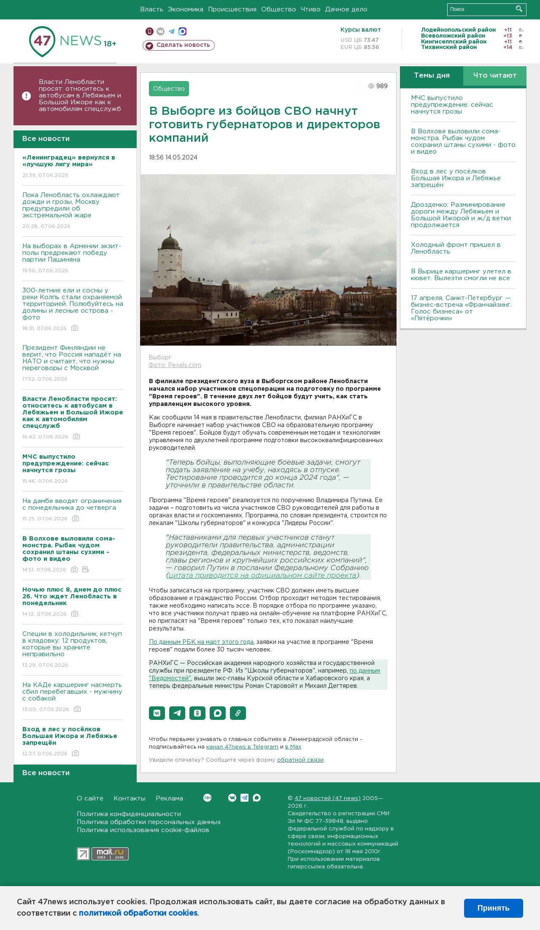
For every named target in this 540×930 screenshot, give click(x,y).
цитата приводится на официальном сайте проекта (262, 576)
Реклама (169, 798)
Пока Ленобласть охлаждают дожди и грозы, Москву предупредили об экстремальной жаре (72, 211)
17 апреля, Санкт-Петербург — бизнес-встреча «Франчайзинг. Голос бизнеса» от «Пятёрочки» (461, 308)
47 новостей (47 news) (327, 798)
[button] (157, 713)
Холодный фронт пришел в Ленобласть (456, 248)
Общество (278, 9)
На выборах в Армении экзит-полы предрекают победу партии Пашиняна (72, 258)
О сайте (90, 798)
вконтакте (161, 31)
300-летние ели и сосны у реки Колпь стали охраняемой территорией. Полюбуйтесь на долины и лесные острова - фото (72, 310)
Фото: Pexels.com (174, 365)
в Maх (293, 747)
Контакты (129, 798)
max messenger (182, 31)
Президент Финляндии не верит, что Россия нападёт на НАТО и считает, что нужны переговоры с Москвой (72, 364)
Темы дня (432, 76)
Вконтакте (207, 798)
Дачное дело (346, 9)
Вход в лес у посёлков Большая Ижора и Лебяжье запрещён (456, 178)
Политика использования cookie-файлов (143, 830)
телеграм (171, 31)
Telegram (244, 798)
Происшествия (232, 9)
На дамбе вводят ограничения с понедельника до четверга (72, 510)
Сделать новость (183, 45)
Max (257, 798)
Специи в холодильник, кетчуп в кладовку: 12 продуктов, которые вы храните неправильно (72, 650)
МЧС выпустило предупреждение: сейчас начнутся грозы (452, 104)
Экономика (185, 9)
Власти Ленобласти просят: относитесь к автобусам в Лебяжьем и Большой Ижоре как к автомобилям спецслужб (80, 95)
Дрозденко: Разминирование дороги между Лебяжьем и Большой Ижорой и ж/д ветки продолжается (461, 215)
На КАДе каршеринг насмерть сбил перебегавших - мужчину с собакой (72, 697)
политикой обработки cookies (138, 913)
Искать (519, 8)
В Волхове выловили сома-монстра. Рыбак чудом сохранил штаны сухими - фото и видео (463, 141)
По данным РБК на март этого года (201, 642)
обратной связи (300, 760)
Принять (494, 908)
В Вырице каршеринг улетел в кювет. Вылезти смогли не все (461, 275)
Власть (151, 9)
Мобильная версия (150, 31)
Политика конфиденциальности (129, 814)
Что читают (495, 76)
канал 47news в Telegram (242, 747)
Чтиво (311, 9)
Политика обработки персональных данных (149, 822)
